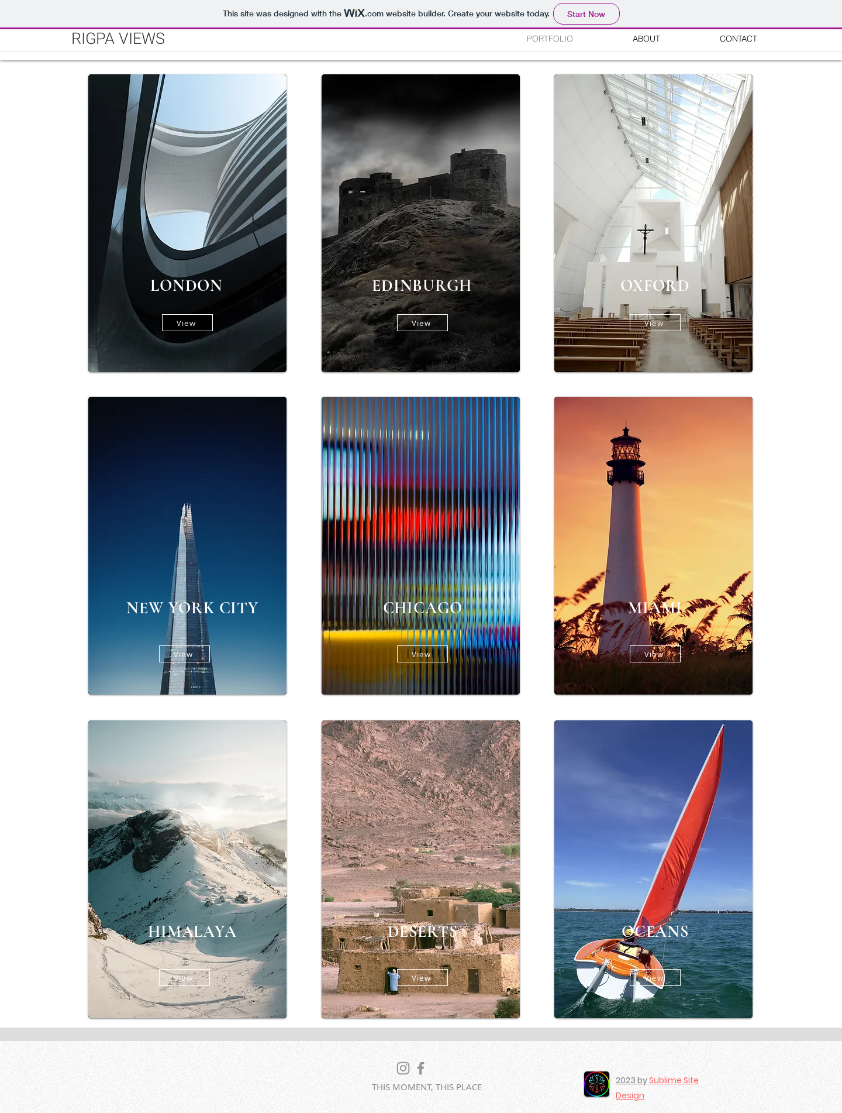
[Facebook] (420, 1068)
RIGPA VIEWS (118, 39)
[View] (187, 322)
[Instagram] (403, 1068)
